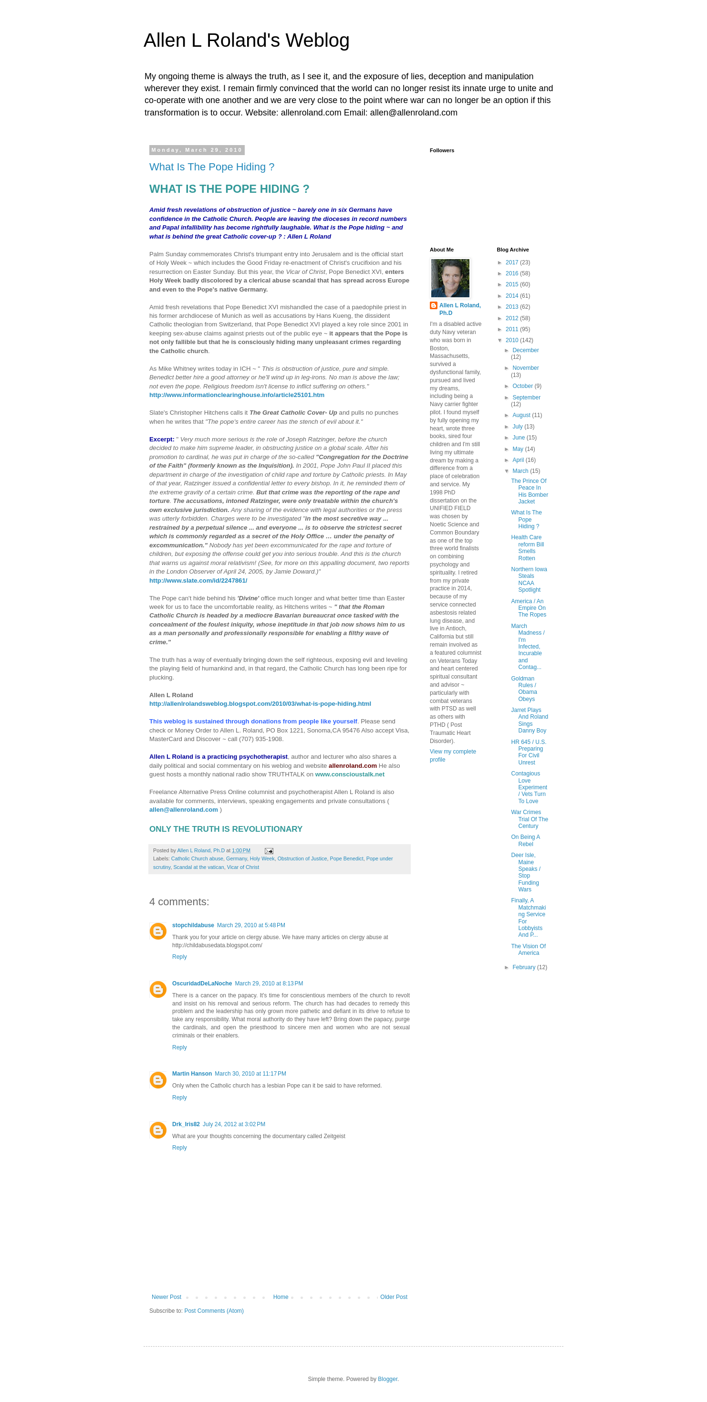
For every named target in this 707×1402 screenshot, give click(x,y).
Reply (179, 956)
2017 (513, 262)
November (525, 368)
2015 (513, 284)
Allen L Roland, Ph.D (460, 309)
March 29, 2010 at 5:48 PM (251, 925)
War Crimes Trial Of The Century (529, 819)
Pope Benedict (347, 858)
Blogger (387, 1379)
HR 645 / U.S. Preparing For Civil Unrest (528, 752)
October (523, 386)
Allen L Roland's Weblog (247, 40)
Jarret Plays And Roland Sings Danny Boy (529, 720)
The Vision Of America (528, 949)
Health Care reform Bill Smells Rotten (527, 547)
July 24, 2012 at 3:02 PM (234, 1124)
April (518, 460)
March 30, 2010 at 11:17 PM (250, 1073)
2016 (513, 273)
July (518, 426)
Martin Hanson (192, 1073)
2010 (513, 340)
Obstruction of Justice (302, 858)
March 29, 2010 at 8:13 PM (269, 983)
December (525, 350)
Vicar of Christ (243, 867)
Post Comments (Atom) (214, 1311)
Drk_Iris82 (186, 1124)
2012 (513, 318)
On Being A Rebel (525, 840)
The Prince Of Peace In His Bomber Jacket (529, 491)
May (518, 449)
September (526, 397)
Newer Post (166, 1297)
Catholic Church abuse (197, 858)
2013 (513, 306)
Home (281, 1297)
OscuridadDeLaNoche (202, 983)
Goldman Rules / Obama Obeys (524, 688)
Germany (236, 858)
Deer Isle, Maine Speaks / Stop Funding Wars (526, 872)
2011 (513, 329)
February (524, 967)
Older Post (393, 1297)
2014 (513, 296)
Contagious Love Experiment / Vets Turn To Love (529, 787)
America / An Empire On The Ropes (528, 608)
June (519, 437)
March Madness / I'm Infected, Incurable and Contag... (527, 646)
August (522, 415)
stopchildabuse (193, 925)
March (521, 471)
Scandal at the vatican (198, 867)
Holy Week (262, 858)
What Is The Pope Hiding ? (212, 167)
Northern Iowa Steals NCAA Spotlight (529, 579)
